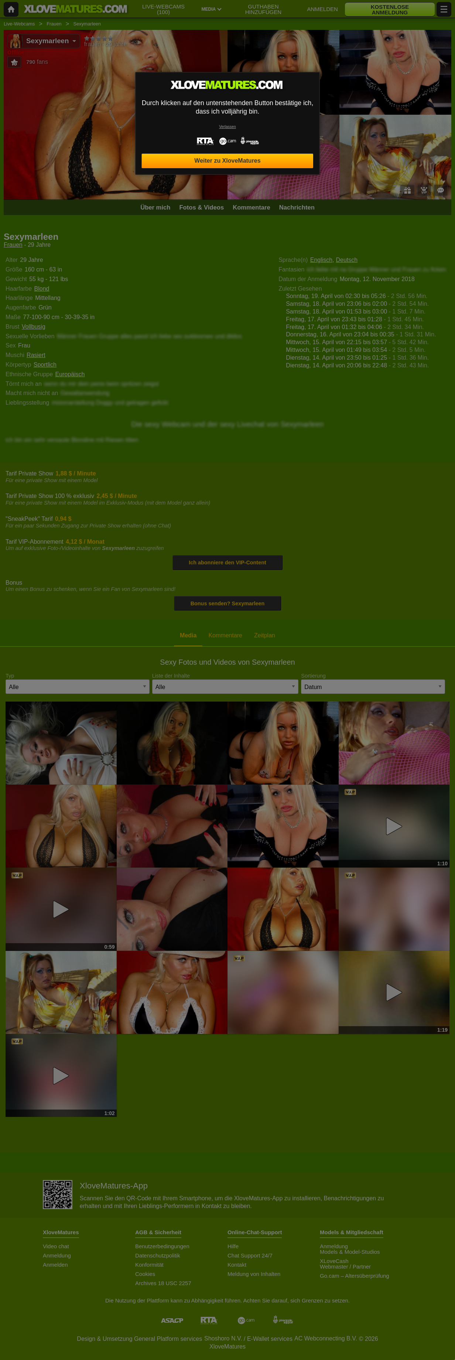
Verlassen (227, 127)
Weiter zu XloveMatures (227, 161)
